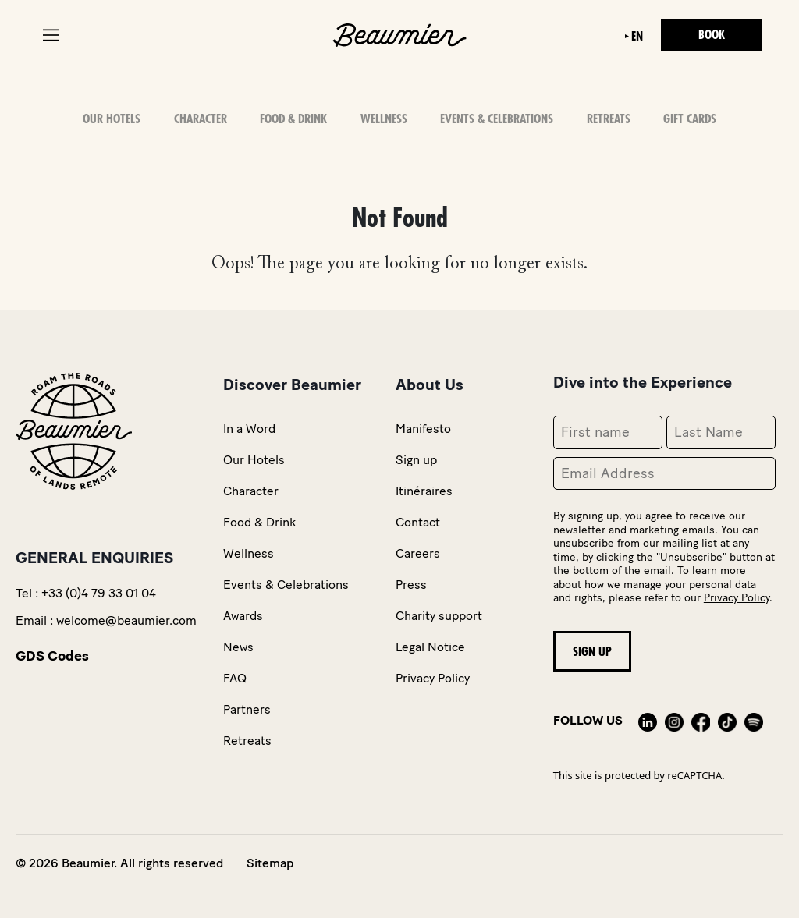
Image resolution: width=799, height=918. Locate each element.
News (238, 647)
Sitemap (270, 863)
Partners (247, 709)
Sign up (416, 459)
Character (200, 119)
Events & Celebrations (496, 119)
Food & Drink (293, 119)
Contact (418, 522)
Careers (418, 553)
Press (411, 584)
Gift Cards (689, 119)
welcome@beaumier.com (126, 620)
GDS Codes (52, 656)
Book (711, 35)
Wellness (383, 119)
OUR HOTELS (111, 119)
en (637, 36)
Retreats (608, 119)
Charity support (439, 615)
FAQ (235, 678)
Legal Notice (430, 647)
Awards (243, 615)
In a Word (249, 428)
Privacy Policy (433, 678)
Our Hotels (254, 459)
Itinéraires (424, 491)
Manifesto (423, 428)
